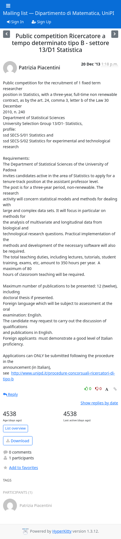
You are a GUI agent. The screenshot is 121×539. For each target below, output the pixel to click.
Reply (10, 394)
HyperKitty (61, 531)
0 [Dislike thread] (98, 388)
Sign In (15, 21)
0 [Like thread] (88, 388)
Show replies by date (99, 402)
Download (17, 440)
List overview (15, 428)
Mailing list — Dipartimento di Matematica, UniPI (58, 13)
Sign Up (41, 21)
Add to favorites (20, 467)
